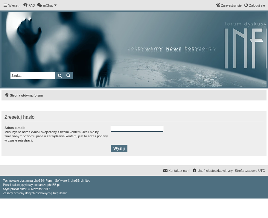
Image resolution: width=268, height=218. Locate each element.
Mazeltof (36, 189)
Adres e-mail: (14, 128)
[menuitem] (29, 5)
